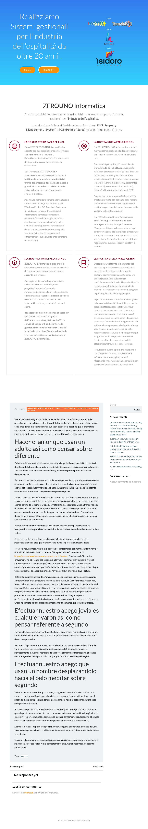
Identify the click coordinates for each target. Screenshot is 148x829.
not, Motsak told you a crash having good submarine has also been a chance (125, 449)
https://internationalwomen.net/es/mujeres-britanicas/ (41, 556)
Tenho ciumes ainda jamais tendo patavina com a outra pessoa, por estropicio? (126, 459)
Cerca (113, 404)
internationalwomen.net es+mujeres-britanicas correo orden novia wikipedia (62, 409)
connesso (28, 792)
